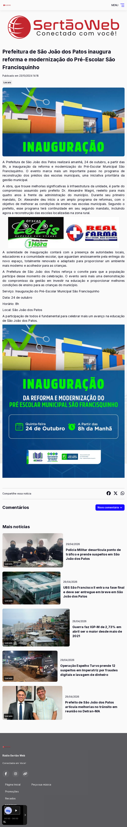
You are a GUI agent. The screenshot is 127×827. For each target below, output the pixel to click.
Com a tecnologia (14, 820)
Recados (10, 798)
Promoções (12, 791)
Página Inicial (12, 784)
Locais (7, 82)
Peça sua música (41, 784)
